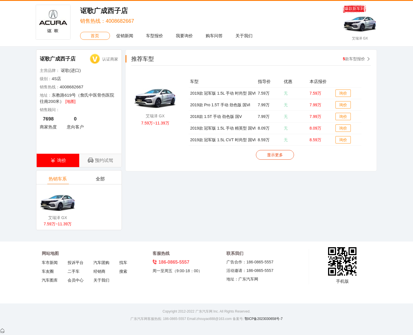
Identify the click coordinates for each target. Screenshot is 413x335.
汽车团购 (101, 262)
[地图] (70, 101)
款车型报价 (354, 59)
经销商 (99, 271)
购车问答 (214, 35)
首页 (95, 35)
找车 (123, 262)
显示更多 (275, 155)
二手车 (74, 271)
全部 (101, 180)
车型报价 (154, 35)
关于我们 (244, 35)
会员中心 (76, 280)
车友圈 (48, 271)
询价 (343, 93)
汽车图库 (50, 280)
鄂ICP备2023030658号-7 (263, 319)
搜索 (123, 271)
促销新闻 (124, 35)
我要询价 (184, 35)
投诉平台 (76, 262)
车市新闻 (50, 262)
